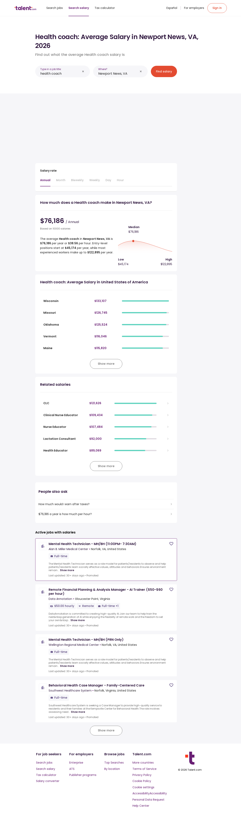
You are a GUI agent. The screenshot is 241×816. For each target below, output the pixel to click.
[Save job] (171, 543)
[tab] (45, 182)
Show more (67, 570)
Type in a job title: (50, 69)
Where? (102, 69)
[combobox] (60, 73)
